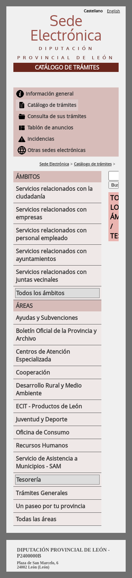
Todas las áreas (36, 519)
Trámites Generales (42, 493)
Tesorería (28, 479)
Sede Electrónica (54, 163)
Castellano (93, 10)
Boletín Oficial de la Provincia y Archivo (56, 334)
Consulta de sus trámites (56, 116)
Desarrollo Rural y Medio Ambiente (49, 389)
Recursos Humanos (42, 445)
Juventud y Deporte (41, 419)
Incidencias (40, 138)
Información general (50, 93)
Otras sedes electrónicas (56, 150)
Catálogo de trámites (51, 105)
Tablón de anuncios (50, 127)
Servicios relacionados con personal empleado (51, 234)
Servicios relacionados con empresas (51, 213)
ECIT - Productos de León (49, 406)
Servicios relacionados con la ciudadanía (54, 192)
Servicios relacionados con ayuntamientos (51, 255)
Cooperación (33, 372)
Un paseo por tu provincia (50, 506)
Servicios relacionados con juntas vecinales (51, 276)
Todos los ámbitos (40, 293)
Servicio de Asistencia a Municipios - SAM (46, 462)
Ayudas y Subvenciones (47, 318)
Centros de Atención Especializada (43, 355)
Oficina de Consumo (42, 432)
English (113, 10)
